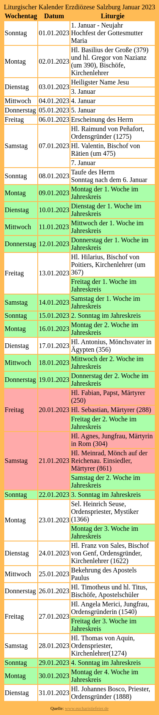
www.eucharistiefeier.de (87, 708)
